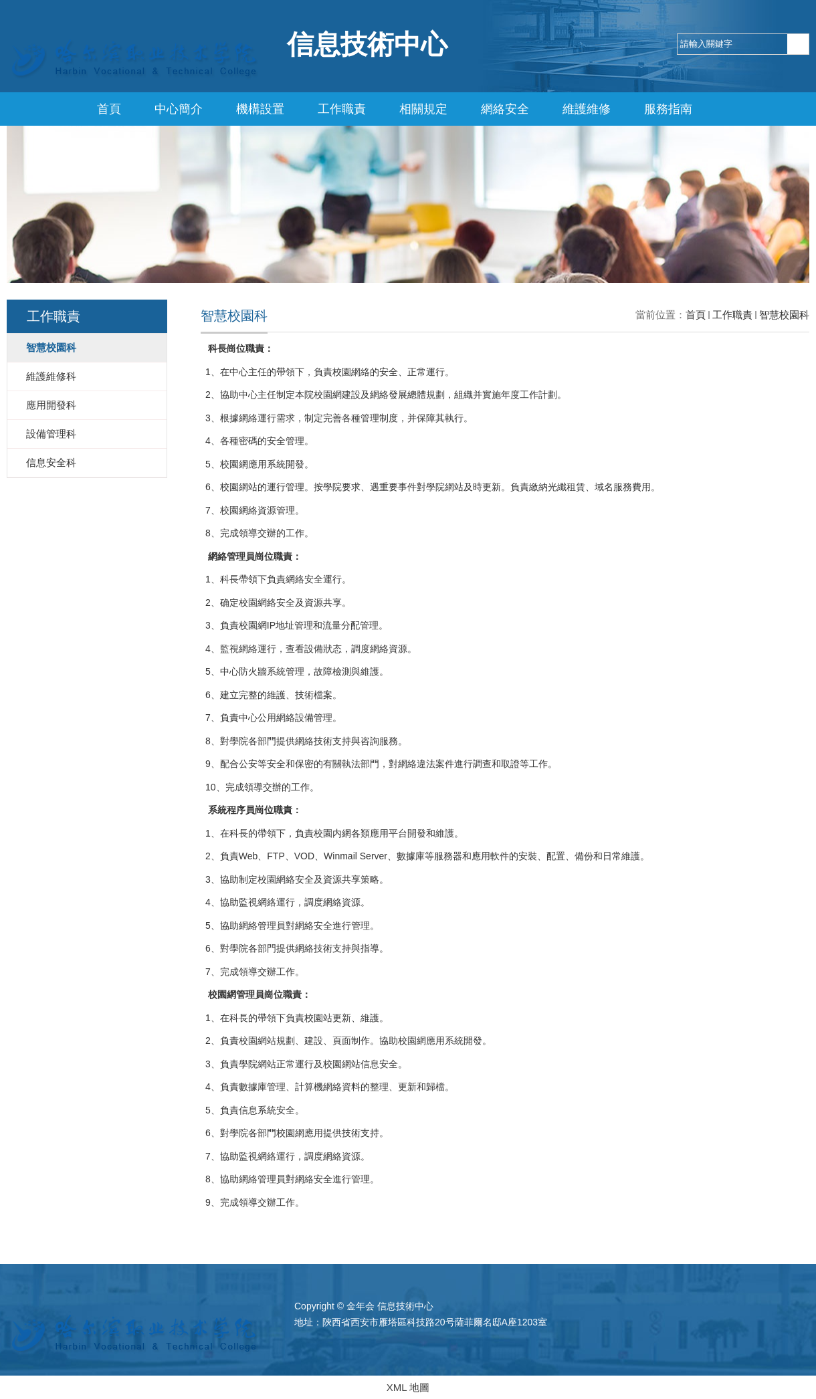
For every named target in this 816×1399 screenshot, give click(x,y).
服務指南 (668, 109)
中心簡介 (179, 109)
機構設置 (260, 109)
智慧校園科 (784, 314)
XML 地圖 (408, 1387)
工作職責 (342, 109)
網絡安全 (505, 109)
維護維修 (587, 109)
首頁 (109, 109)
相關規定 (423, 109)
